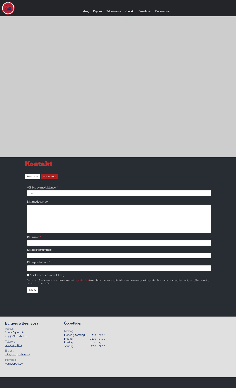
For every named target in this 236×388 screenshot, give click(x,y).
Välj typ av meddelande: (42, 187)
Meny (85, 11)
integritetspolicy (81, 280)
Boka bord (144, 11)
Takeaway (113, 11)
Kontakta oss (49, 176)
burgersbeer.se (14, 363)
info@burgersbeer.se (17, 354)
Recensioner (162, 11)
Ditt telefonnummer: (40, 249)
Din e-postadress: (38, 262)
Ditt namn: (34, 237)
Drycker (97, 11)
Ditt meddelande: (37, 201)
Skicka (32, 290)
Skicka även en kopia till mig (47, 275)
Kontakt (129, 11)
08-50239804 (13, 345)
